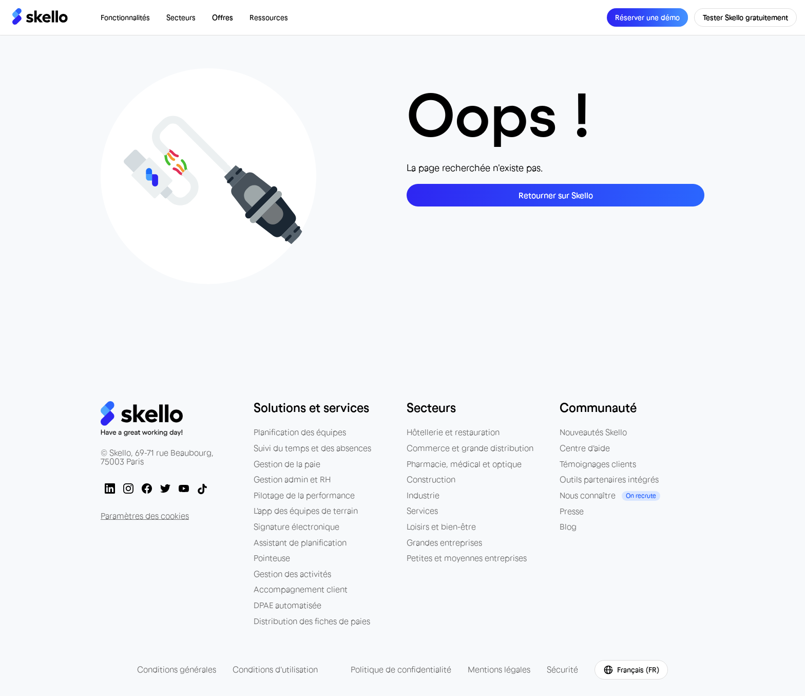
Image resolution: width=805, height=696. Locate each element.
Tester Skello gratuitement (745, 17)
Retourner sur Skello (556, 195)
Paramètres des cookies (145, 515)
